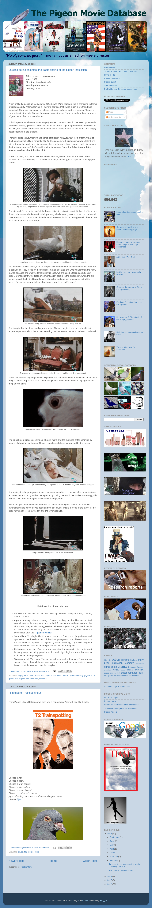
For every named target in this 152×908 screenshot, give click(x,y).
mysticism (139, 670)
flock (59, 675)
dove (31, 675)
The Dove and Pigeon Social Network (120, 708)
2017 (109, 880)
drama (37, 675)
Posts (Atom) (26, 867)
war (130, 676)
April (112, 849)
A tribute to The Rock (125, 257)
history (116, 670)
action (115, 659)
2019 (109, 834)
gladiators (107, 670)
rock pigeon (20, 679)
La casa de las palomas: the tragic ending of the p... (124, 865)
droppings (132, 667)
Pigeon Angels (110, 712)
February (114, 856)
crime (107, 666)
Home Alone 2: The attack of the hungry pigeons (129, 318)
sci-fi (141, 672)
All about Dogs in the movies (117, 686)
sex (36, 679)
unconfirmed (123, 676)
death (114, 666)
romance (30, 679)
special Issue (112, 676)
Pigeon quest (110, 82)
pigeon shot (89, 675)
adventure (126, 659)
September (115, 837)
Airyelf (85, 900)
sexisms (42, 679)
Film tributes (109, 68)
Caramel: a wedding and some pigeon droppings (127, 228)
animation (117, 663)
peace (106, 673)
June (112, 841)
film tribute (28, 852)
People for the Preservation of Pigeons (121, 705)
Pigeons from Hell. (44, 633)
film (54, 675)
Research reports (112, 78)
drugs (20, 852)
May (112, 845)
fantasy (140, 667)
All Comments (113, 117)
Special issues (110, 85)
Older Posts (90, 860)
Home (53, 860)
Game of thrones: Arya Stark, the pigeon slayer (129, 288)
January (113, 861)
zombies (135, 676)
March (113, 853)
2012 (109, 884)
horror (65, 675)
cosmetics (140, 663)
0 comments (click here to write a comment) (30, 671)
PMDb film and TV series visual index (120, 89)
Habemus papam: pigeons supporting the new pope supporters (128, 244)
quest (11, 679)
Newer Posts (16, 860)
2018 (109, 876)
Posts (109, 112)
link (129, 156)
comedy (129, 663)
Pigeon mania (110, 701)
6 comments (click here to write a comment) (30, 848)
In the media (109, 75)
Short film (107, 660)
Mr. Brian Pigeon (111, 698)
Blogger (103, 900)
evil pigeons (46, 675)
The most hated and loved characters (120, 71)
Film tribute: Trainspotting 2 (25, 692)
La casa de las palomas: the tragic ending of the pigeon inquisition (48, 69)
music (123, 670)
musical (130, 670)
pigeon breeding (76, 675)
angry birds (23, 675)
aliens (134, 660)
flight (19, 799)
